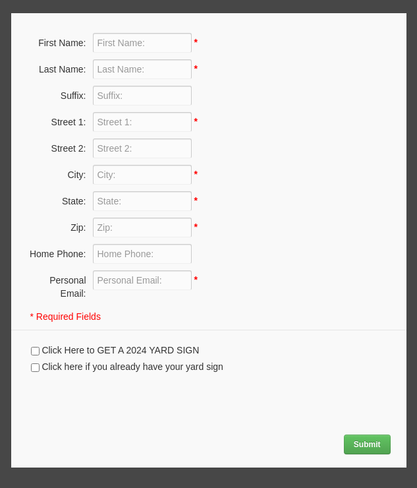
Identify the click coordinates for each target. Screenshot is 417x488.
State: (74, 201)
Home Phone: (58, 254)
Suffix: (73, 95)
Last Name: (62, 69)
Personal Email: (67, 287)
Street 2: (68, 148)
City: (77, 174)
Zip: (78, 227)
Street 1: (68, 122)
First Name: (62, 43)
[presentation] (111, 402)
